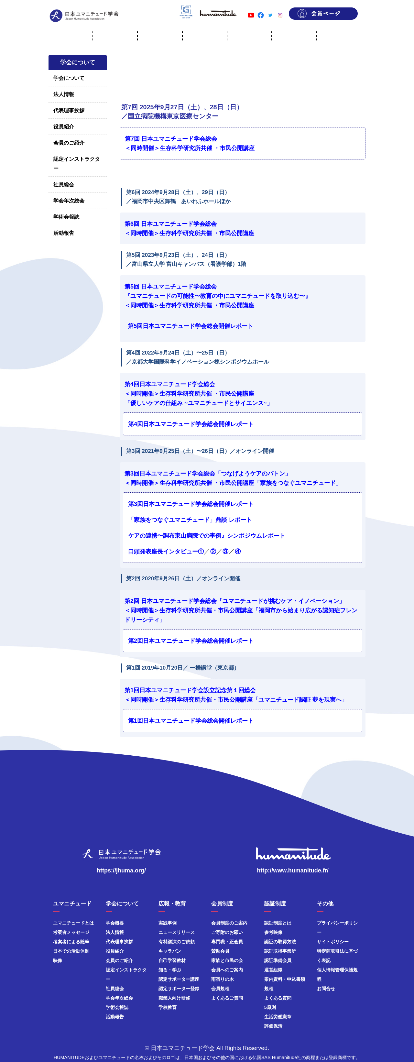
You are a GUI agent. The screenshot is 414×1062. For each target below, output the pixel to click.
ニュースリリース (176, 932)
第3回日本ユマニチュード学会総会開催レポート (191, 504)
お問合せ (326, 988)
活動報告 (63, 233)
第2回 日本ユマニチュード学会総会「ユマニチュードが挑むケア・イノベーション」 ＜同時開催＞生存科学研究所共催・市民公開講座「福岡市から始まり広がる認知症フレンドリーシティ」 (241, 610)
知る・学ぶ (169, 969)
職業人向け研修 (174, 998)
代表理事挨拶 (68, 110)
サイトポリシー (333, 941)
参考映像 (273, 932)
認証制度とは (277, 922)
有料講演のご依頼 (176, 941)
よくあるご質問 (227, 998)
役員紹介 (63, 126)
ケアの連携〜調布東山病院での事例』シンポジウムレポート (206, 535)
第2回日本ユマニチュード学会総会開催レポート (191, 641)
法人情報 (63, 94)
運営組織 (273, 969)
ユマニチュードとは (73, 922)
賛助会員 (220, 951)
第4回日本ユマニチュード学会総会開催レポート (191, 424)
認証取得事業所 (280, 951)
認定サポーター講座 (178, 979)
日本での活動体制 (71, 951)
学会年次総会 (68, 200)
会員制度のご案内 (229, 922)
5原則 (270, 1007)
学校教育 (167, 1007)
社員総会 (63, 184)
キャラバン (169, 951)
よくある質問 (277, 998)
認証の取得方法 (280, 941)
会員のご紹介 (68, 143)
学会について (68, 78)
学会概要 (115, 922)
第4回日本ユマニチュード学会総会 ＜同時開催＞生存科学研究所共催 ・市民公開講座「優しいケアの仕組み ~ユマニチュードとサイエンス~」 (199, 393)
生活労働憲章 (277, 1016)
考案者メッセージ (71, 932)
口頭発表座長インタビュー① (166, 551)
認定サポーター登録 (178, 988)
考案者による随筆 (71, 941)
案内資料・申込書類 (284, 979)
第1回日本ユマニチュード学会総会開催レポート (191, 720)
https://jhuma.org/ (121, 870)
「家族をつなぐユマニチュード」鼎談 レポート (190, 520)
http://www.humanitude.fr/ (292, 870)
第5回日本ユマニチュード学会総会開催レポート (190, 326)
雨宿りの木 (222, 979)
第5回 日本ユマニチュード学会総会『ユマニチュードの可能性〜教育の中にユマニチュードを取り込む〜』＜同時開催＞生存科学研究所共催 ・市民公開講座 (218, 296)
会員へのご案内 (227, 969)
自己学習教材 (172, 960)
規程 (268, 988)
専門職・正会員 (227, 941)
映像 (57, 960)
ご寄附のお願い (227, 932)
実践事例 (167, 922)
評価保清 (273, 1026)
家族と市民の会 (227, 960)
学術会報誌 (66, 217)
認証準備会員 (277, 960)
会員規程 (220, 988)
